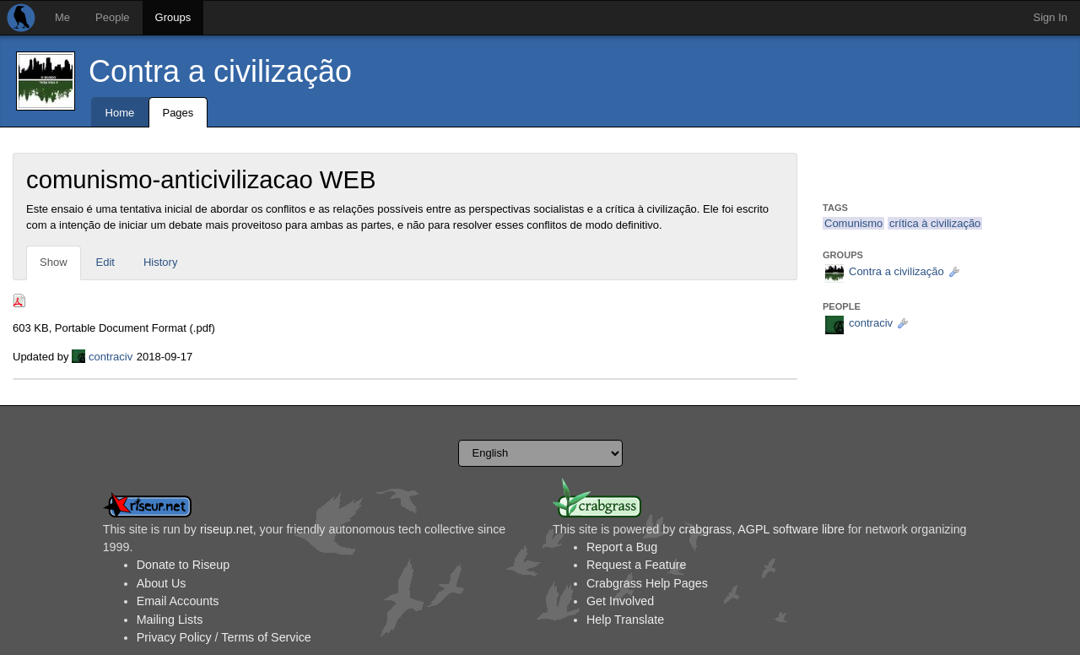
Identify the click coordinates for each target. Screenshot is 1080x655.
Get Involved (620, 601)
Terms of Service (265, 637)
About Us (161, 583)
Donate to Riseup (183, 564)
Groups (173, 17)
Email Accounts (178, 601)
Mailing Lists (170, 619)
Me (62, 17)
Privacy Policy (174, 637)
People (112, 17)
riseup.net (226, 529)
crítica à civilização (934, 223)
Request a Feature (636, 564)
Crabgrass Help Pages (647, 583)
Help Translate (625, 619)
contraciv (110, 356)
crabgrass (705, 529)
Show (54, 262)
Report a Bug (621, 547)
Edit (105, 262)
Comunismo (853, 223)
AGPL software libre (791, 529)
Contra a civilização (220, 71)
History (160, 262)
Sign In (1050, 17)
